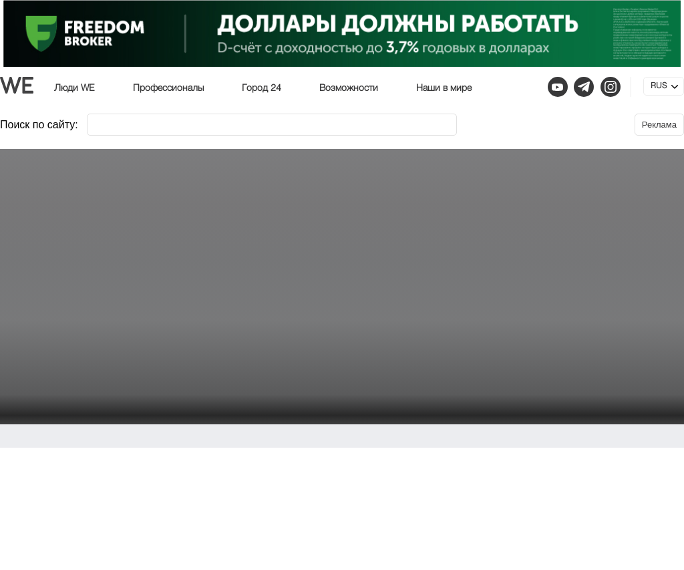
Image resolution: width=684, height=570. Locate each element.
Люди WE (74, 88)
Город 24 (261, 88)
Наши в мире (444, 88)
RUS (659, 86)
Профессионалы (168, 88)
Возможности (348, 88)
